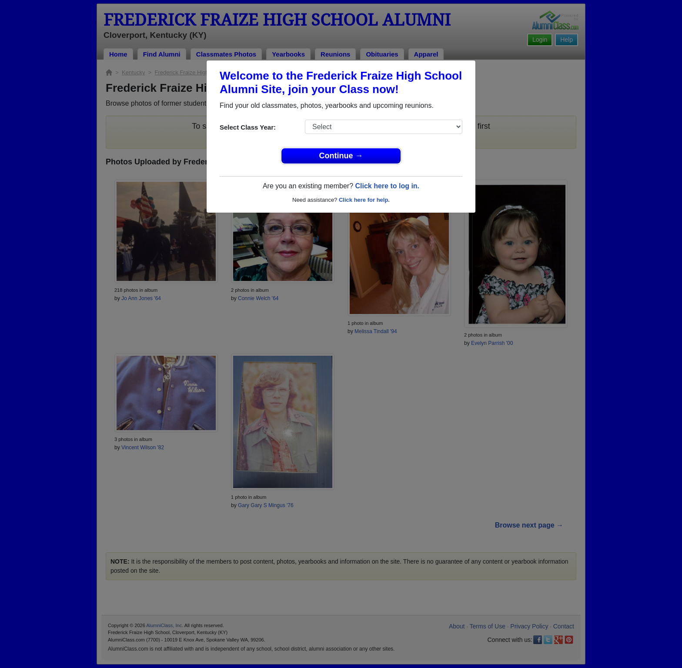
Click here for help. (364, 200)
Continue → (341, 155)
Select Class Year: (248, 127)
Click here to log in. (387, 186)
